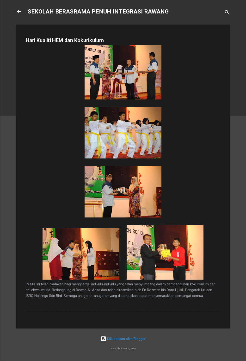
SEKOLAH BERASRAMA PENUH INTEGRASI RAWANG (98, 11)
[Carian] (227, 13)
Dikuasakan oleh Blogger (123, 339)
